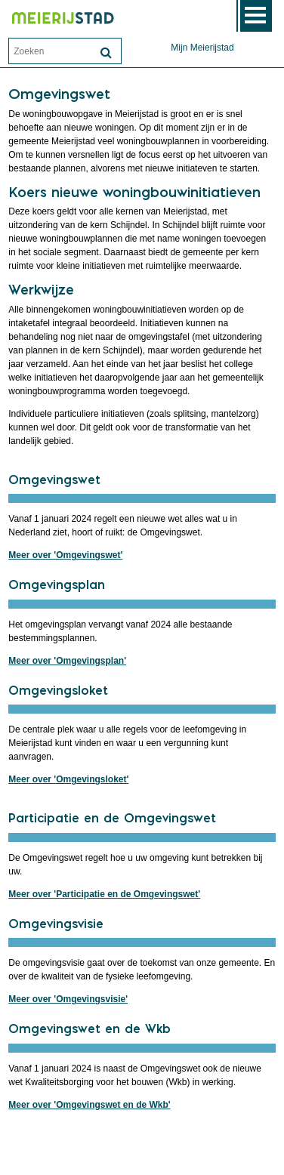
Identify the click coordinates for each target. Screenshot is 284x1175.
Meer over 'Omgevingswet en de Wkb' (89, 1104)
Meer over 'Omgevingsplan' (67, 660)
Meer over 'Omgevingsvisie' (68, 999)
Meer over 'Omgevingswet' (65, 555)
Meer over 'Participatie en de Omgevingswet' (104, 894)
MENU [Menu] (256, 16)
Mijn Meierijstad (202, 47)
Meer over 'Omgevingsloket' (68, 779)
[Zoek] (105, 52)
